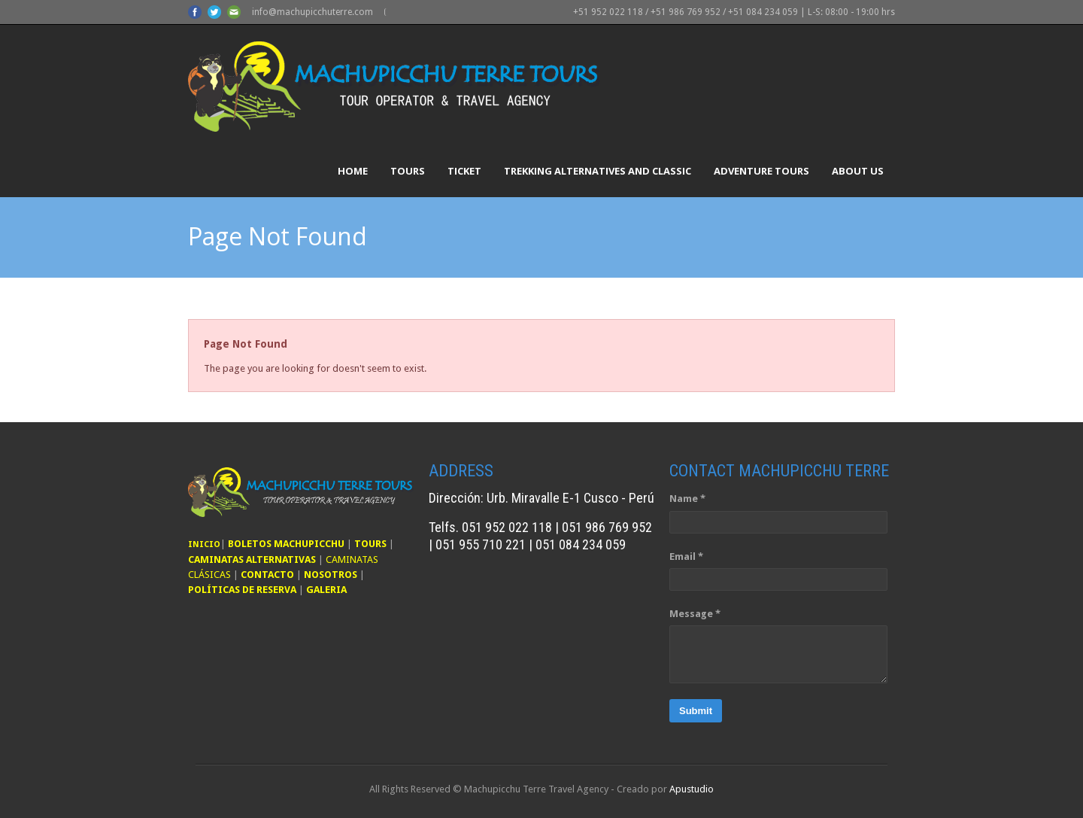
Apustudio (691, 789)
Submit (695, 710)
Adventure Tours (761, 171)
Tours (407, 171)
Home (353, 171)
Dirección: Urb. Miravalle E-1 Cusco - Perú (541, 498)
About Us (858, 171)
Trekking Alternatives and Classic (597, 171)
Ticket (464, 171)
